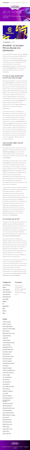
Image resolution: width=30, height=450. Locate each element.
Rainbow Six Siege (10, 415)
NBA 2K (4, 405)
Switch (4, 311)
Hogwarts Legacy (7, 368)
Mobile (4, 301)
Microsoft (10, 398)
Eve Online (5, 354)
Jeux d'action (6, 289)
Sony (11, 424)
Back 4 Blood (6, 331)
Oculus (12, 408)
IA (13, 372)
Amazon (5, 321)
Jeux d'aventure (7, 292)
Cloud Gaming (6, 285)
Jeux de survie (7, 296)
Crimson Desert (6, 344)
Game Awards (8, 358)
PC (3, 304)
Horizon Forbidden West (9, 370)
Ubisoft (4, 431)
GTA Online (5, 365)
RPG (4, 308)
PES (5, 410)
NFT (11, 405)
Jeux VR (5, 388)
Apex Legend (6, 326)
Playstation (6, 306)
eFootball (5, 349)
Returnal (5, 422)
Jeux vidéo (6, 299)
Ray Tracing (6, 417)
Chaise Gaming (6, 340)
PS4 (11, 412)
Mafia (6, 393)
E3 (11, 347)
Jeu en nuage (6, 375)
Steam (4, 426)
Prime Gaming (6, 412)
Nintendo (5, 408)
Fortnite (12, 356)
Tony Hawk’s (6, 429)
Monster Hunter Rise (8, 403)
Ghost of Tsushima (7, 361)
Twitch (10, 429)
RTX (11, 422)
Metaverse (5, 398)
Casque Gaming (7, 335)
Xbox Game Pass (7, 433)
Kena (8, 388)
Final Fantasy (6, 356)
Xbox (4, 313)
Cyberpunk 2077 (7, 347)
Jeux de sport (11, 15)
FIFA (9, 354)
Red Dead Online (7, 419)
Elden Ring (10, 349)
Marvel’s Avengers (7, 395)
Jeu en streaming (7, 377)
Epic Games (5, 351)
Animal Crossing (7, 324)
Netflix (8, 405)
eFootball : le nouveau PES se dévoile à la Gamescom (14, 17)
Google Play (6, 363)
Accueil (4, 15)
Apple (11, 326)
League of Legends (8, 391)
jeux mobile (5, 386)
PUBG (4, 415)
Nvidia (9, 408)
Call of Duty (11, 333)
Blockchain (5, 333)
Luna (4, 393)
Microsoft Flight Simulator (6, 401)
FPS (3, 358)
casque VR (5, 338)
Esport (4, 287)
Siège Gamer (6, 424)
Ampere (9, 321)
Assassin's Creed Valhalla (9, 328)
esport (10, 351)
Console (12, 342)
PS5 (13, 412)
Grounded (11, 363)
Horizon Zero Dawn (7, 372)
